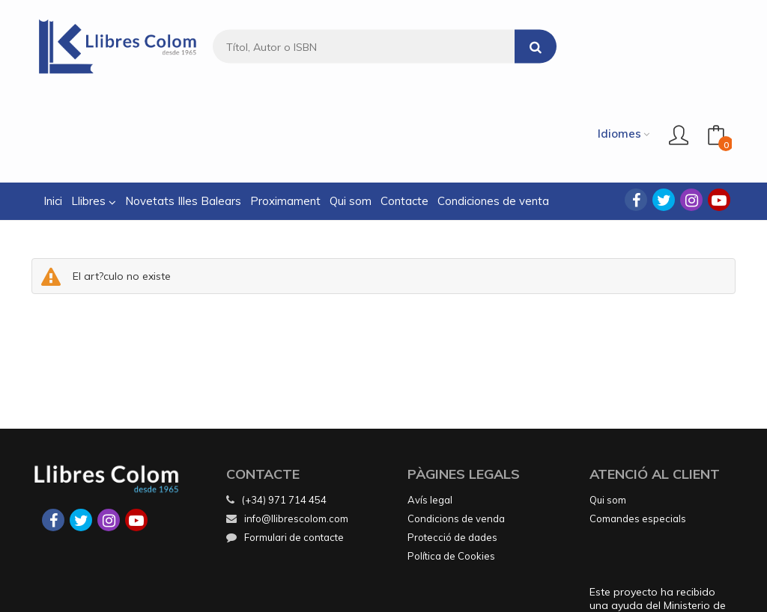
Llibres (93, 112)
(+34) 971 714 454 (284, 411)
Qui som (607, 411)
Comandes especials (637, 430)
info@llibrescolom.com (287, 430)
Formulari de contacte (285, 449)
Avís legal (429, 411)
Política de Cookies (451, 468)
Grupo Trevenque (505, 590)
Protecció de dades (452, 449)
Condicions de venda (456, 430)
